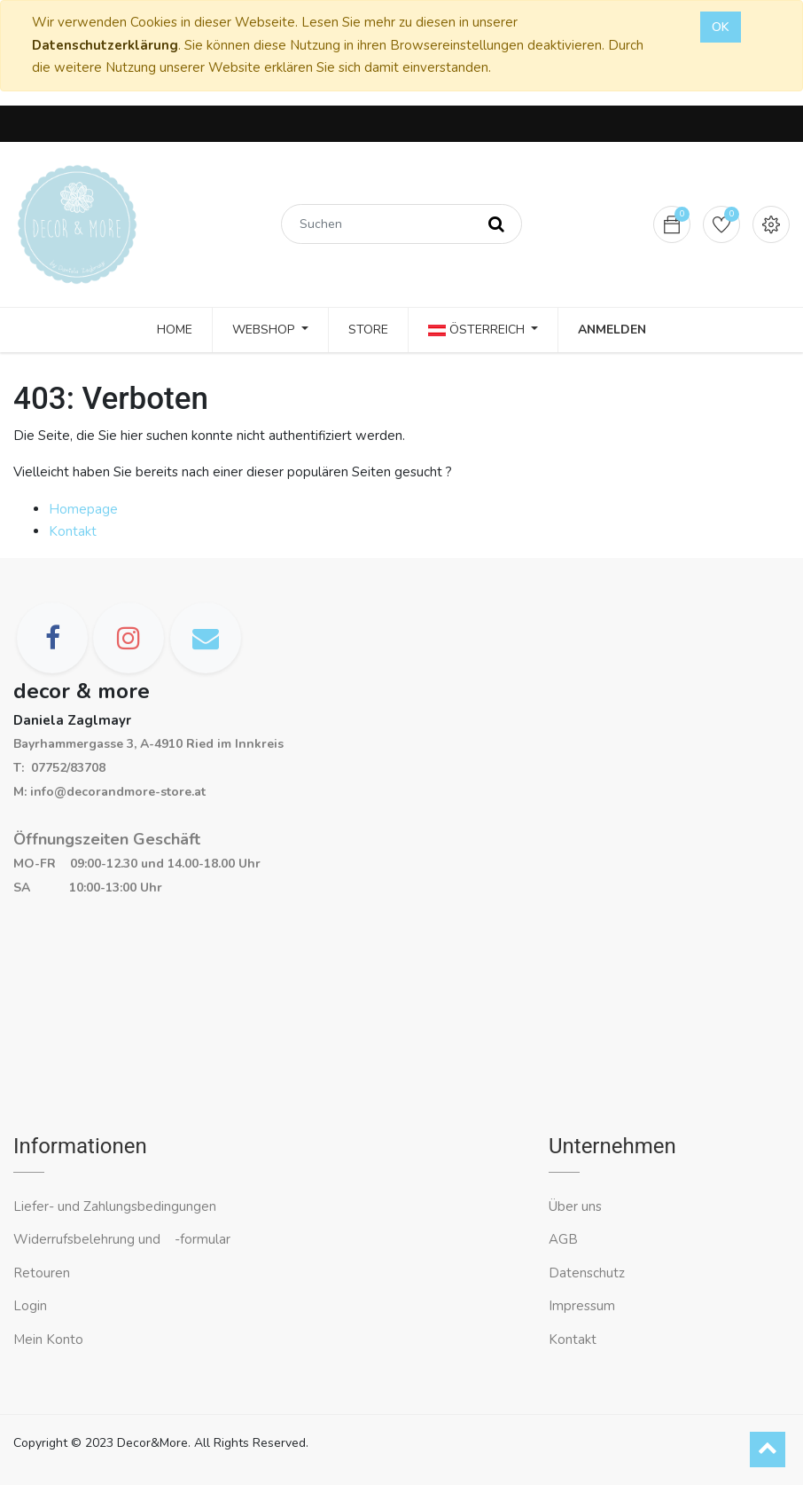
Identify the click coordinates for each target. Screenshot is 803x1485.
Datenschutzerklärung (105, 45)
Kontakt (73, 531)
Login (30, 1306)
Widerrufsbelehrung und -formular (121, 1239)
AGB (563, 1239)
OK (720, 27)
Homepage (83, 509)
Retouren (41, 1273)
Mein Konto (48, 1339)
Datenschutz (587, 1273)
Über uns (575, 1206)
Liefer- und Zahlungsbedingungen (114, 1206)
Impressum (584, 1306)
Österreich (478, 329)
